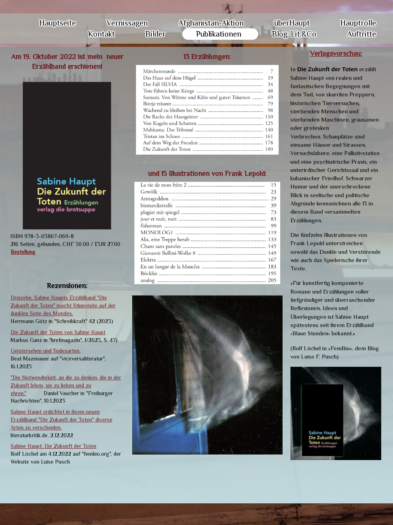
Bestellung (23, 252)
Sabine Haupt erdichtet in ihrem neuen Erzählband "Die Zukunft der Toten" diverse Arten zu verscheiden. (61, 420)
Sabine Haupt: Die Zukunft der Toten (53, 446)
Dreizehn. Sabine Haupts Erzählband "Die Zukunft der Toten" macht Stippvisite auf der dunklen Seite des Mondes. (63, 305)
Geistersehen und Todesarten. (46, 351)
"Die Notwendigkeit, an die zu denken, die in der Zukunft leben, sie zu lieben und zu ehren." (66, 385)
